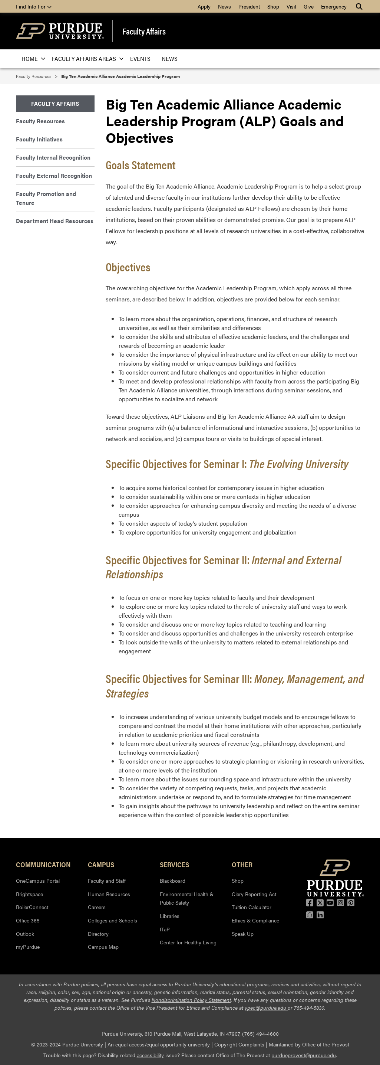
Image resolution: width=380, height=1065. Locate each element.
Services (174, 864)
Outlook (25, 933)
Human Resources (109, 894)
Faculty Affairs (144, 31)
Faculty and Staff (107, 880)
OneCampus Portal (38, 880)
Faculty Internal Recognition (53, 157)
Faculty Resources (33, 76)
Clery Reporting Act (254, 894)
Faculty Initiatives (39, 139)
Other (242, 864)
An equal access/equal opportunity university (159, 1044)
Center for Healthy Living (188, 942)
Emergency (334, 6)
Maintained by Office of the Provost (309, 1044)
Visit (291, 6)
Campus (101, 864)
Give (309, 6)
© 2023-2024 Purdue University (67, 1044)
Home (31, 58)
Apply (204, 6)
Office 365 (28, 920)
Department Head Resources (54, 220)
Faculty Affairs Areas (85, 58)
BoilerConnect (32, 907)
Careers (97, 907)
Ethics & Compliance (255, 920)
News (224, 6)
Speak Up (243, 933)
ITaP (165, 929)
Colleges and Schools (112, 920)
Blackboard (172, 880)
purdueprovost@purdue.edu (303, 1055)
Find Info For (34, 6)
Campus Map (103, 946)
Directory (98, 933)
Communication (43, 864)
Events (140, 58)
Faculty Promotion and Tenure (46, 198)
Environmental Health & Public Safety (187, 898)
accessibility (150, 1055)
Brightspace (29, 894)
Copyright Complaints (239, 1044)
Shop (273, 6)
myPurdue (28, 946)
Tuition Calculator (251, 907)
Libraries (169, 915)
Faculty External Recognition (54, 175)
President (249, 6)
